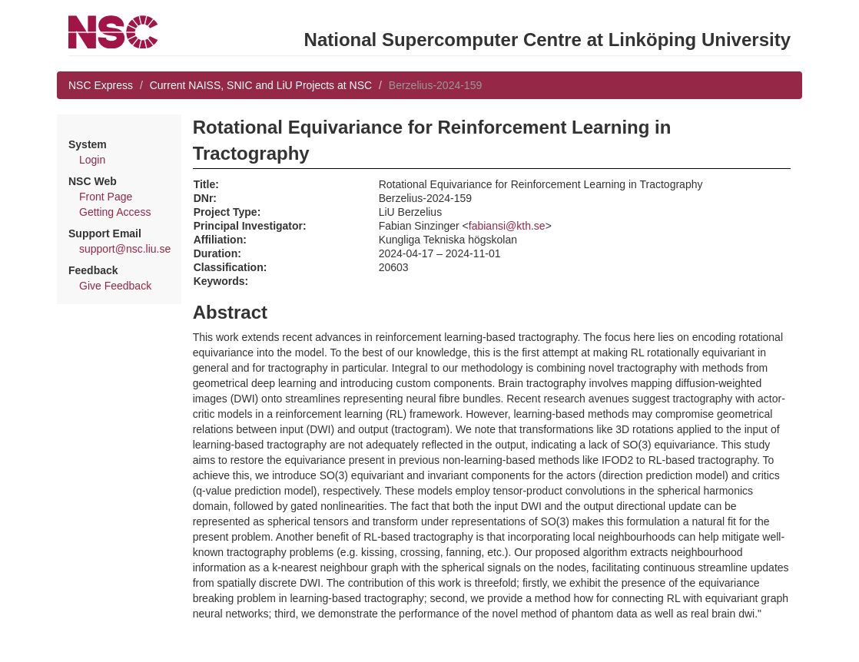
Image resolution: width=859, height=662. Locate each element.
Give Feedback (115, 286)
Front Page (105, 196)
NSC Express (100, 85)
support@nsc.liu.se (125, 249)
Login (92, 160)
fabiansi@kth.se (507, 226)
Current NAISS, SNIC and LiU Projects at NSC (261, 85)
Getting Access (115, 212)
